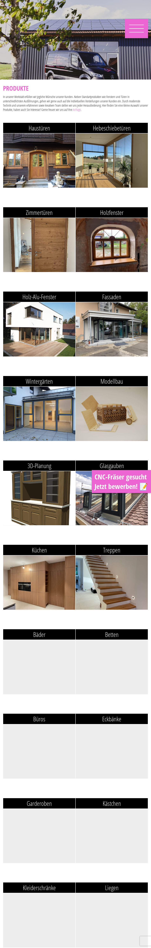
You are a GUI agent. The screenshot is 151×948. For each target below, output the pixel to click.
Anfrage (77, 110)
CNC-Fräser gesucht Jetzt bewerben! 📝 (121, 481)
